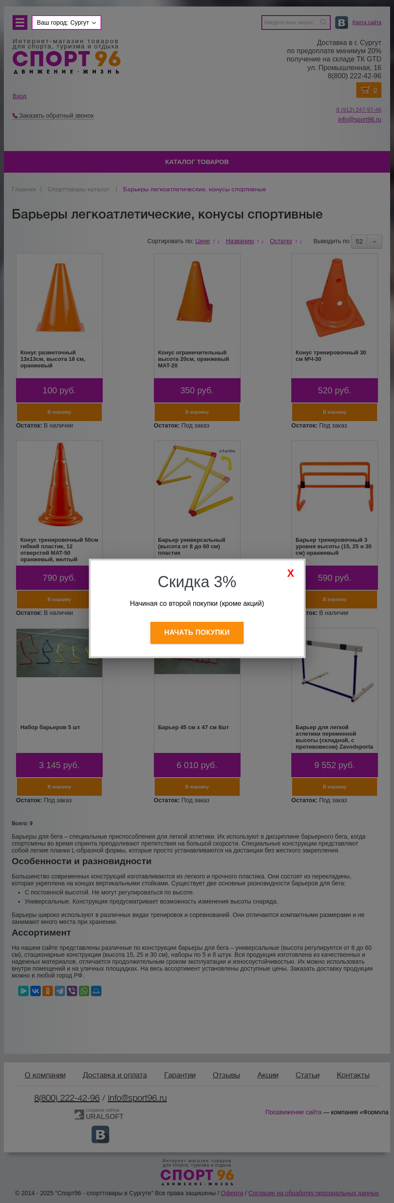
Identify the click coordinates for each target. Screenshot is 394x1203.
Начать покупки (197, 632)
